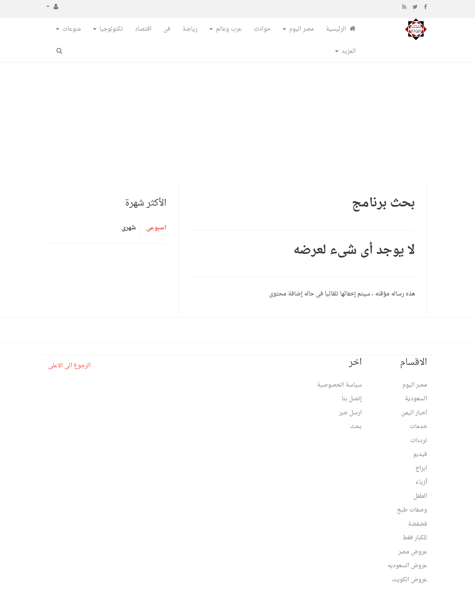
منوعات (71, 29)
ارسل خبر (350, 412)
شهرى (129, 227)
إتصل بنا (352, 398)
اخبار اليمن (414, 412)
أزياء (421, 482)
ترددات (418, 440)
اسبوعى (156, 227)
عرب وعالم (229, 29)
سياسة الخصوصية (339, 385)
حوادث (262, 29)
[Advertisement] (237, 123)
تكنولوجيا (111, 29)
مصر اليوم (301, 29)
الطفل (420, 496)
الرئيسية (341, 29)
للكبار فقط (414, 537)
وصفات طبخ (412, 510)
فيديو (420, 454)
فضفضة (417, 524)
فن (167, 29)
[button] (52, 7)
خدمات (418, 426)
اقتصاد (143, 29)
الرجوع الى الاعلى (69, 365)
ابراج (421, 468)
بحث (356, 426)
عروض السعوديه (407, 565)
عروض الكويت (409, 579)
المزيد (349, 51)
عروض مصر (412, 552)
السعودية (416, 398)
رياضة (190, 29)
